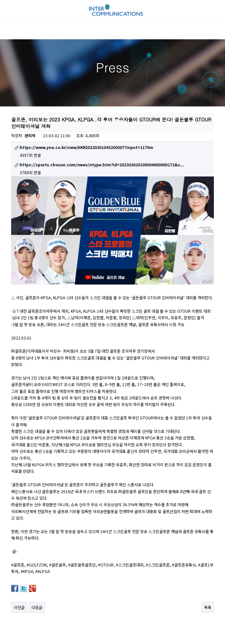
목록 (207, 604)
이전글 (19, 604)
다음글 (36, 604)
